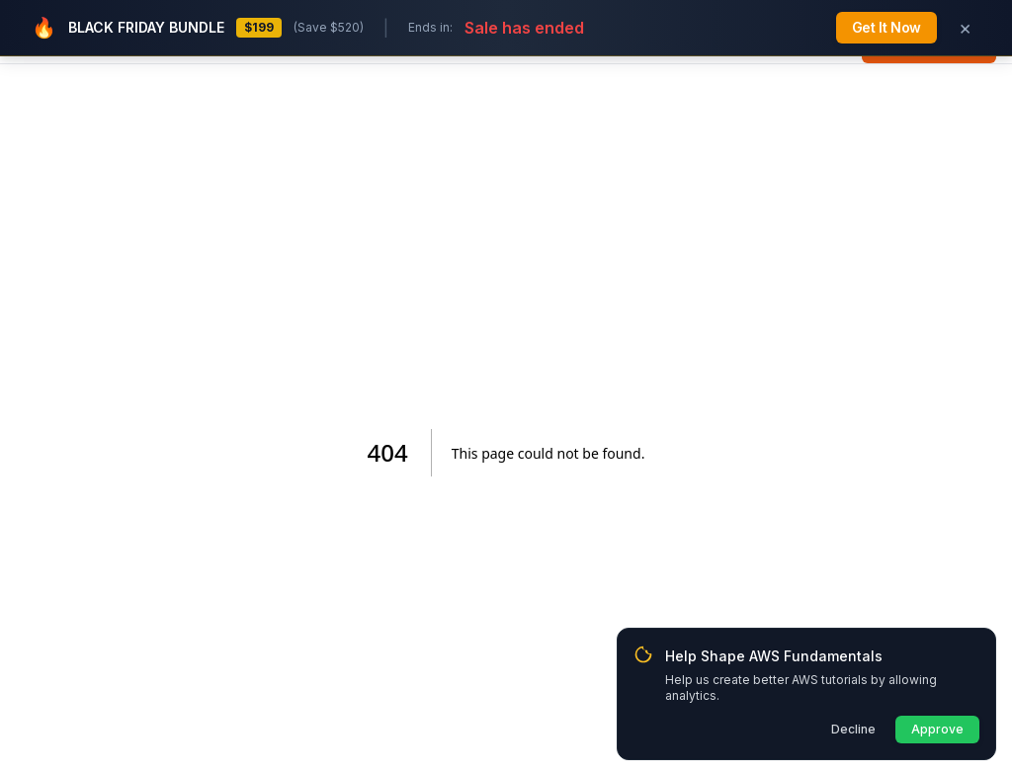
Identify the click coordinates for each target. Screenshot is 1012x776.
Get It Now (887, 27)
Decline (853, 729)
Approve (937, 729)
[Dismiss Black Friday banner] (964, 27)
